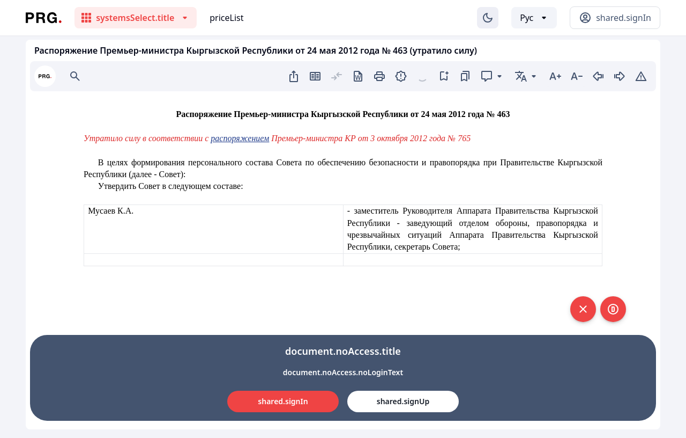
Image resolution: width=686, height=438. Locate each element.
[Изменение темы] (487, 17)
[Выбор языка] (534, 17)
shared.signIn (283, 401)
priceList (226, 18)
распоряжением (240, 138)
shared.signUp (403, 401)
